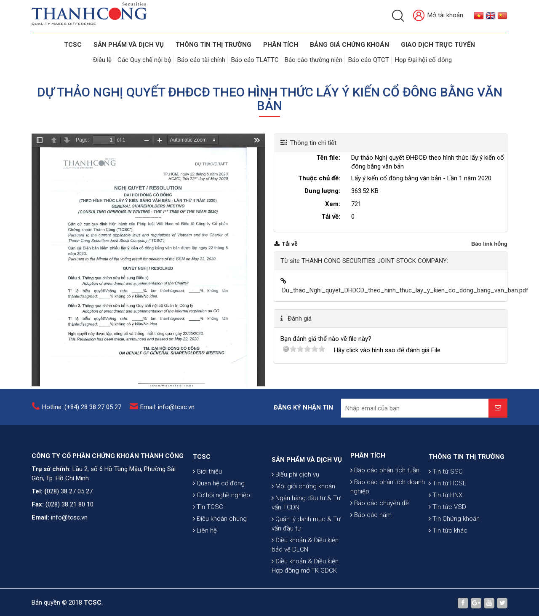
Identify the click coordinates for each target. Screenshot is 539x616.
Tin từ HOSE (447, 521)
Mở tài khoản (438, 16)
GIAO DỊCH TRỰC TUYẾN (438, 44)
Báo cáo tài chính (201, 60)
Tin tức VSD (447, 544)
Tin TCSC (208, 544)
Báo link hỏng (489, 244)
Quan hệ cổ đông (219, 521)
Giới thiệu (207, 509)
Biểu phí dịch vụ (295, 528)
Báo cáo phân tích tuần (384, 501)
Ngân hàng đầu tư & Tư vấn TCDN (306, 556)
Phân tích (280, 44)
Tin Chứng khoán (454, 556)
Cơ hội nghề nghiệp (221, 532)
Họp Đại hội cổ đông (423, 60)
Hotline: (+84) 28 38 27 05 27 (81, 413)
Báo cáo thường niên (313, 60)
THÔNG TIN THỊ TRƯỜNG (213, 44)
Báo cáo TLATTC (255, 60)
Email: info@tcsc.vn (167, 413)
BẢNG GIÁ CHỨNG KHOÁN (349, 44)
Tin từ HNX (445, 532)
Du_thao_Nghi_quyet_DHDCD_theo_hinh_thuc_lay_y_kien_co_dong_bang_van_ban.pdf (405, 290)
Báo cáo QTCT (368, 60)
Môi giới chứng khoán (303, 540)
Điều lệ (102, 60)
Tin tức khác (448, 568)
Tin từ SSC (446, 509)
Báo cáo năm (371, 546)
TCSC (73, 44)
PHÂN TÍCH (367, 486)
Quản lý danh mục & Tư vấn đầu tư (306, 577)
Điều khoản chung (220, 556)
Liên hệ (205, 568)
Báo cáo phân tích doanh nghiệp (387, 517)
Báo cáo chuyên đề (379, 534)
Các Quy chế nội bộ (144, 60)
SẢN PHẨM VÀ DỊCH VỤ (128, 44)
